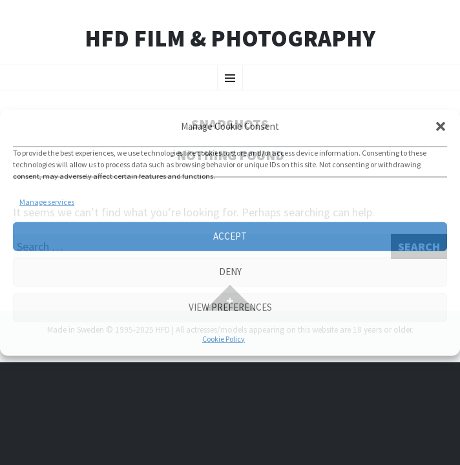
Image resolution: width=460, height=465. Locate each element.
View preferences (230, 307)
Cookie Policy (223, 338)
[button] (440, 126)
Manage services (46, 201)
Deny (230, 271)
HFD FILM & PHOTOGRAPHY (230, 39)
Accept (230, 236)
